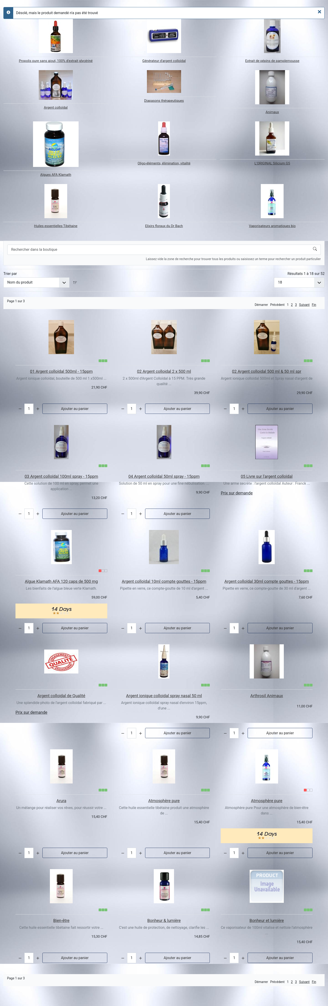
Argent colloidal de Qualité (61, 695)
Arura (61, 800)
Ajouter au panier (75, 409)
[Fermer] (319, 11)
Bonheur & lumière (164, 920)
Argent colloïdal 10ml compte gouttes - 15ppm (164, 581)
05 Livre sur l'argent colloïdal (266, 476)
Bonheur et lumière (266, 920)
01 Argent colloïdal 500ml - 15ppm (61, 371)
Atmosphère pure (164, 800)
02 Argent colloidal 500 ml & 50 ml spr (266, 371)
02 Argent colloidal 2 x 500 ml (164, 371)
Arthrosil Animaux (266, 695)
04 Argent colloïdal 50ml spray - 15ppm (164, 476)
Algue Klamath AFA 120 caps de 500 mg (61, 581)
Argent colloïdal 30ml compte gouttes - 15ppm (266, 581)
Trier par (10, 273)
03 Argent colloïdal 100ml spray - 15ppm (61, 476)
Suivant (304, 305)
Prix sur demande (237, 493)
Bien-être (61, 920)
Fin (314, 305)
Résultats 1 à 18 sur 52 (306, 273)
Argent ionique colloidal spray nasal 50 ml (164, 695)
